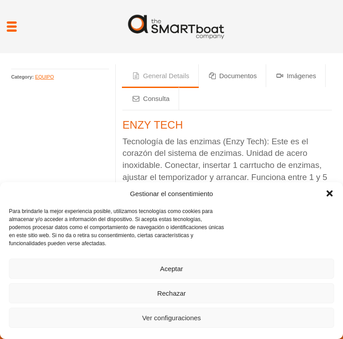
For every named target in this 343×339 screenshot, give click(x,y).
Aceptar (171, 268)
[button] (329, 193)
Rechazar (171, 293)
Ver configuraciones (171, 318)
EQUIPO (44, 77)
